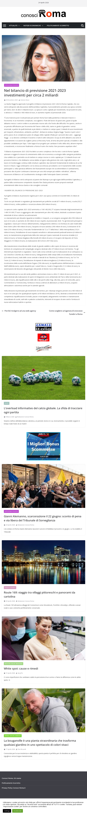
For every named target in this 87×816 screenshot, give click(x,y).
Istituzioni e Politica (11, 85)
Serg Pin (20, 673)
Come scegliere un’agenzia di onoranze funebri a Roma (67, 312)
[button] (18, 25)
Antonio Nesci (24, 100)
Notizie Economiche (32, 25)
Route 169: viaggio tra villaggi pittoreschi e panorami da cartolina (39, 594)
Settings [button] (7, 811)
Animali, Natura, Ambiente (13, 736)
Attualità (13, 25)
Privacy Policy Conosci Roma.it (13, 788)
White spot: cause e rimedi (21, 668)
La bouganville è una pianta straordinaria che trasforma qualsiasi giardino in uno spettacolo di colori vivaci (40, 743)
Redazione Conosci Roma (25, 417)
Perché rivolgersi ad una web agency (19, 311)
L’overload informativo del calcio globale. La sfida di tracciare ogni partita (43, 410)
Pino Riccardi (22, 749)
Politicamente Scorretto (58, 25)
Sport (6, 403)
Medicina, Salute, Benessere (13, 663)
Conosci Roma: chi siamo (11, 778)
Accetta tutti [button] (18, 811)
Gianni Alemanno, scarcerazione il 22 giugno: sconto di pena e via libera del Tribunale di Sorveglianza (42, 518)
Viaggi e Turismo (10, 587)
